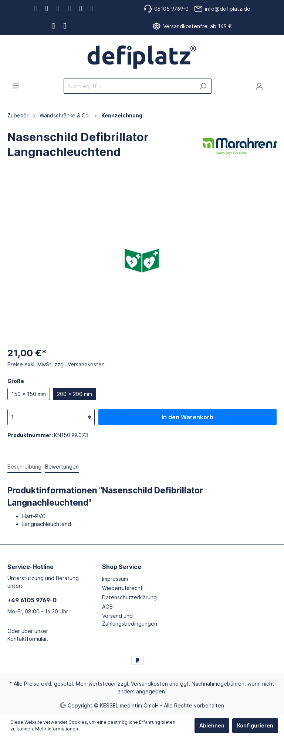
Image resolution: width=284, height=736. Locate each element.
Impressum (115, 579)
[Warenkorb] (272, 83)
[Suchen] (203, 86)
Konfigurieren (255, 725)
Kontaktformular (27, 639)
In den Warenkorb (187, 417)
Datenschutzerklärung (129, 597)
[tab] (24, 466)
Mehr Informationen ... (58, 729)
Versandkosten (149, 683)
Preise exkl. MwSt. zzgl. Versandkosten (56, 364)
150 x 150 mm (28, 394)
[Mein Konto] (259, 86)
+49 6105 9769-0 (32, 600)
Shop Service (121, 566)
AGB (107, 606)
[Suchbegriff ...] (129, 86)
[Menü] (15, 86)
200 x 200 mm (74, 394)
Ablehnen (211, 725)
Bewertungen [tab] (62, 466)
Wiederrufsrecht (122, 588)
